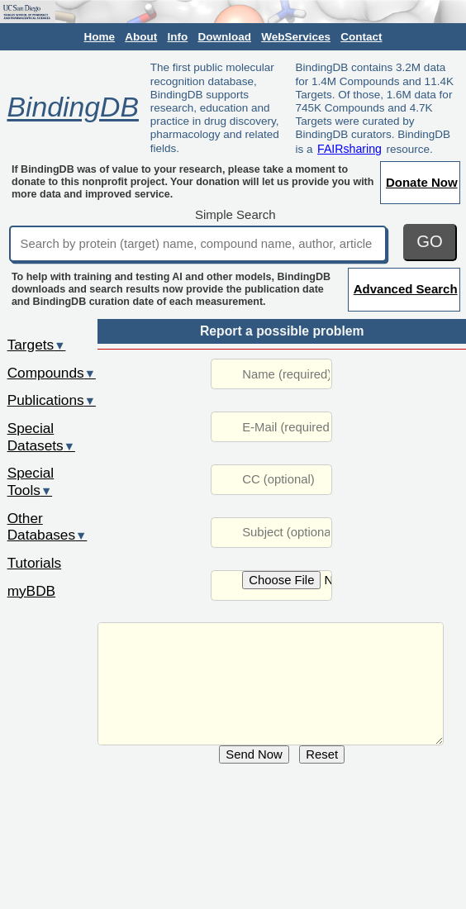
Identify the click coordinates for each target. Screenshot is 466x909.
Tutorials (34, 562)
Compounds (51, 372)
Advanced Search (406, 289)
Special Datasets (41, 437)
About (141, 37)
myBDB (31, 591)
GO (429, 241)
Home (100, 37)
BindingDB (72, 107)
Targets (36, 344)
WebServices (295, 37)
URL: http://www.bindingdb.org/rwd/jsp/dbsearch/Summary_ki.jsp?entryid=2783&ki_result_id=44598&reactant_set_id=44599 (270, 683)
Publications (51, 400)
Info (177, 37)
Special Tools (31, 481)
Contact (361, 37)
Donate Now (422, 182)
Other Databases (47, 527)
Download (224, 37)
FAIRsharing (349, 148)
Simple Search (235, 214)
